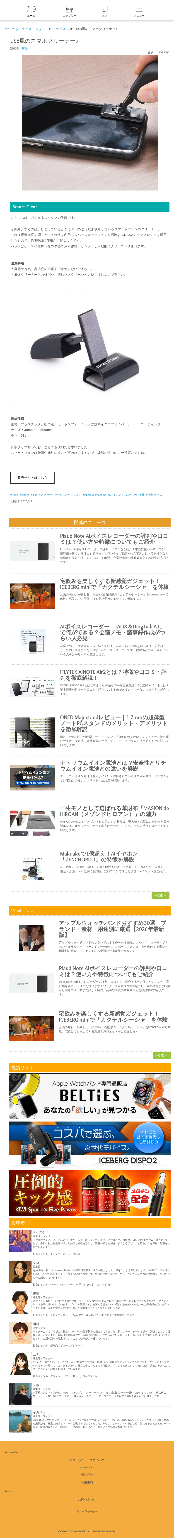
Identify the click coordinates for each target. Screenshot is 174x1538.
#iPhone (24, 494)
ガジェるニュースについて (87, 1460)
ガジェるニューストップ (23, 29)
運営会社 (87, 1475)
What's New (87, 1467)
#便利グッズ (154, 494)
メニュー (139, 11)
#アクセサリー (48, 494)
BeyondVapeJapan (87, 1511)
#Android (88, 494)
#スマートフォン (70, 494)
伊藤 (25, 48)
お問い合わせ (87, 1499)
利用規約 (87, 1482)
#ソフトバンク (123, 494)
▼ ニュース (57, 29)
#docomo (100, 494)
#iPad (34, 494)
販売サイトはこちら (32, 478)
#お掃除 (139, 494)
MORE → (161, 896)
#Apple (14, 494)
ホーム (31, 15)
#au (110, 494)
